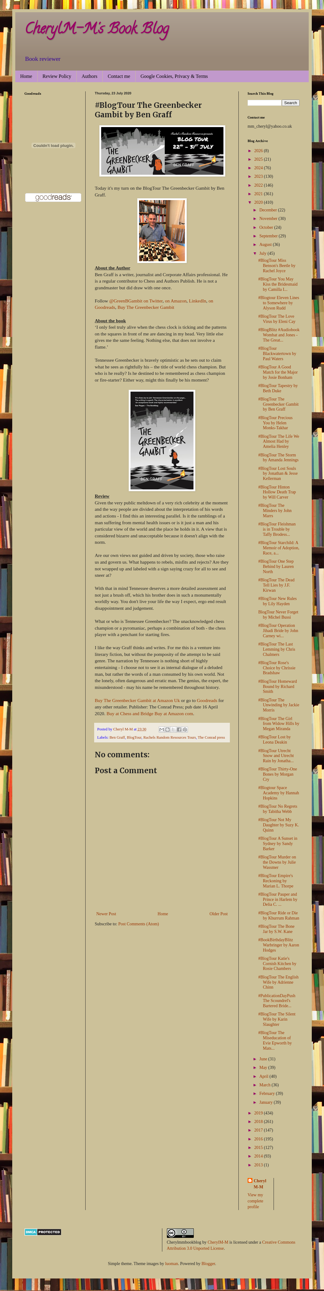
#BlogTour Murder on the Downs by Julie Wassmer (277, 862)
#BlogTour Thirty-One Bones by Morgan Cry (277, 774)
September (268, 236)
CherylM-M (218, 1242)
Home (26, 76)
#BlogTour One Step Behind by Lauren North (276, 566)
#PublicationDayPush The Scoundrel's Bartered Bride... (276, 1000)
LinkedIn (197, 300)
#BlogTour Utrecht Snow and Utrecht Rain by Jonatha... (276, 755)
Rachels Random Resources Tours (169, 737)
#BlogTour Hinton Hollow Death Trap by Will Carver (277, 492)
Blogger (208, 1263)
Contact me (119, 76)
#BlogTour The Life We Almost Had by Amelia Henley (278, 441)
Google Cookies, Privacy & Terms (174, 76)
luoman (171, 1263)
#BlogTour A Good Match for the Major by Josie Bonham (278, 372)
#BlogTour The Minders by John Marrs (275, 510)
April (264, 1076)
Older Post (219, 914)
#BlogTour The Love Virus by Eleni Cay (277, 319)
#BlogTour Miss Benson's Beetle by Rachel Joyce (277, 265)
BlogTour (134, 737)
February (267, 1093)
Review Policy (56, 76)
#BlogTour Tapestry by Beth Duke (278, 388)
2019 (259, 1113)
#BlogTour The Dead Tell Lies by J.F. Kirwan (276, 585)
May (263, 1067)
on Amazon (176, 300)
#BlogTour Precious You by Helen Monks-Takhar (275, 422)
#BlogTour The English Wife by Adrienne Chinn (278, 982)
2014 (259, 1156)
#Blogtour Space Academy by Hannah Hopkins (278, 792)
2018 (259, 1121)
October (266, 227)
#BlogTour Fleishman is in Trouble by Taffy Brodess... (277, 529)
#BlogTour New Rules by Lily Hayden (277, 601)
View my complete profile (255, 1201)
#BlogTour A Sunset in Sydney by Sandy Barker (277, 843)
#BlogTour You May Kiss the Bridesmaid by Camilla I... (278, 284)
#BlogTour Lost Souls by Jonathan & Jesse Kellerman (278, 473)
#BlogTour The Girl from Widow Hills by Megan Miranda (278, 723)
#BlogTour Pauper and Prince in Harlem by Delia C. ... (277, 899)
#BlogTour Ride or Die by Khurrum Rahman (278, 915)
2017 (259, 1130)
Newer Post (106, 914)
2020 (259, 202)
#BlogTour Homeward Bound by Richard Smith (277, 686)
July (263, 253)
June (263, 1059)
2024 (259, 168)
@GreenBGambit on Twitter (136, 300)
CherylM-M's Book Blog (96, 30)
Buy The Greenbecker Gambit (145, 307)
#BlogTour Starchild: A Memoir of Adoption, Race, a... (278, 547)
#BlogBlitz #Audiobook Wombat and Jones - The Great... (279, 334)
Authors (90, 76)
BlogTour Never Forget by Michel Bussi (278, 615)
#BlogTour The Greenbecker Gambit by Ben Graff (278, 404)
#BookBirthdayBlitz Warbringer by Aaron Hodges (278, 945)
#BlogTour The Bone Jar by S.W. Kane (276, 929)
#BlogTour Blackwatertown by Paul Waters (277, 353)
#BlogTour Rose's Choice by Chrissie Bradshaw (277, 667)
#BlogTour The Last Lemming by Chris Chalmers (276, 649)
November (268, 218)
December (268, 210)
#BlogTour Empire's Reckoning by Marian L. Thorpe (275, 880)
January (266, 1102)
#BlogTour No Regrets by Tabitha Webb (277, 809)
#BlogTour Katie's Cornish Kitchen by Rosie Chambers (277, 963)
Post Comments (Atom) (138, 924)
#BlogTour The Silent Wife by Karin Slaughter (277, 1019)
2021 (259, 194)
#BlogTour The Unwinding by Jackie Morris (278, 705)
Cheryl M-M (260, 1184)
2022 (259, 185)
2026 (259, 150)
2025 (259, 159)
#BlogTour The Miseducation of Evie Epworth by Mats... (275, 1040)
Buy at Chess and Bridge (129, 713)
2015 (259, 1147)
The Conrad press (211, 737)
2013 (259, 1165)
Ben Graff (117, 737)
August (266, 244)
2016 (259, 1139)
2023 (259, 176)
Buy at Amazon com (173, 713)
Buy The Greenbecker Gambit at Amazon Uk (137, 700)
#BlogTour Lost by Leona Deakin (274, 739)
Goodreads (206, 700)
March (265, 1085)
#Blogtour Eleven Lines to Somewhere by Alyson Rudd (278, 302)
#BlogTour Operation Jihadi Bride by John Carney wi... (278, 630)
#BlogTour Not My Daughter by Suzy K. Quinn (278, 824)
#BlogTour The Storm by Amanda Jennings (278, 458)
